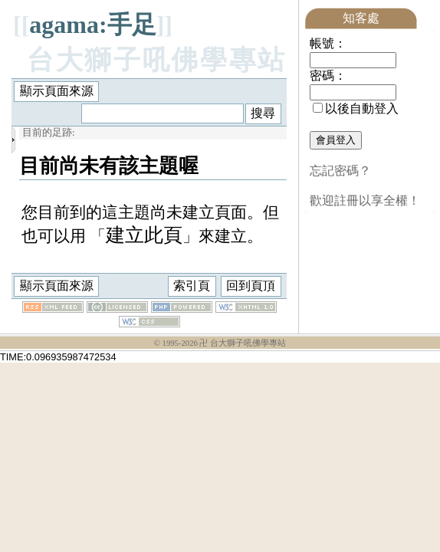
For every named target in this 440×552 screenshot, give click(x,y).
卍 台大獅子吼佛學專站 (242, 344)
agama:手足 (92, 24)
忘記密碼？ (340, 170)
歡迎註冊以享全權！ (365, 200)
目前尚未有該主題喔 (109, 165)
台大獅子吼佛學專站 (157, 60)
